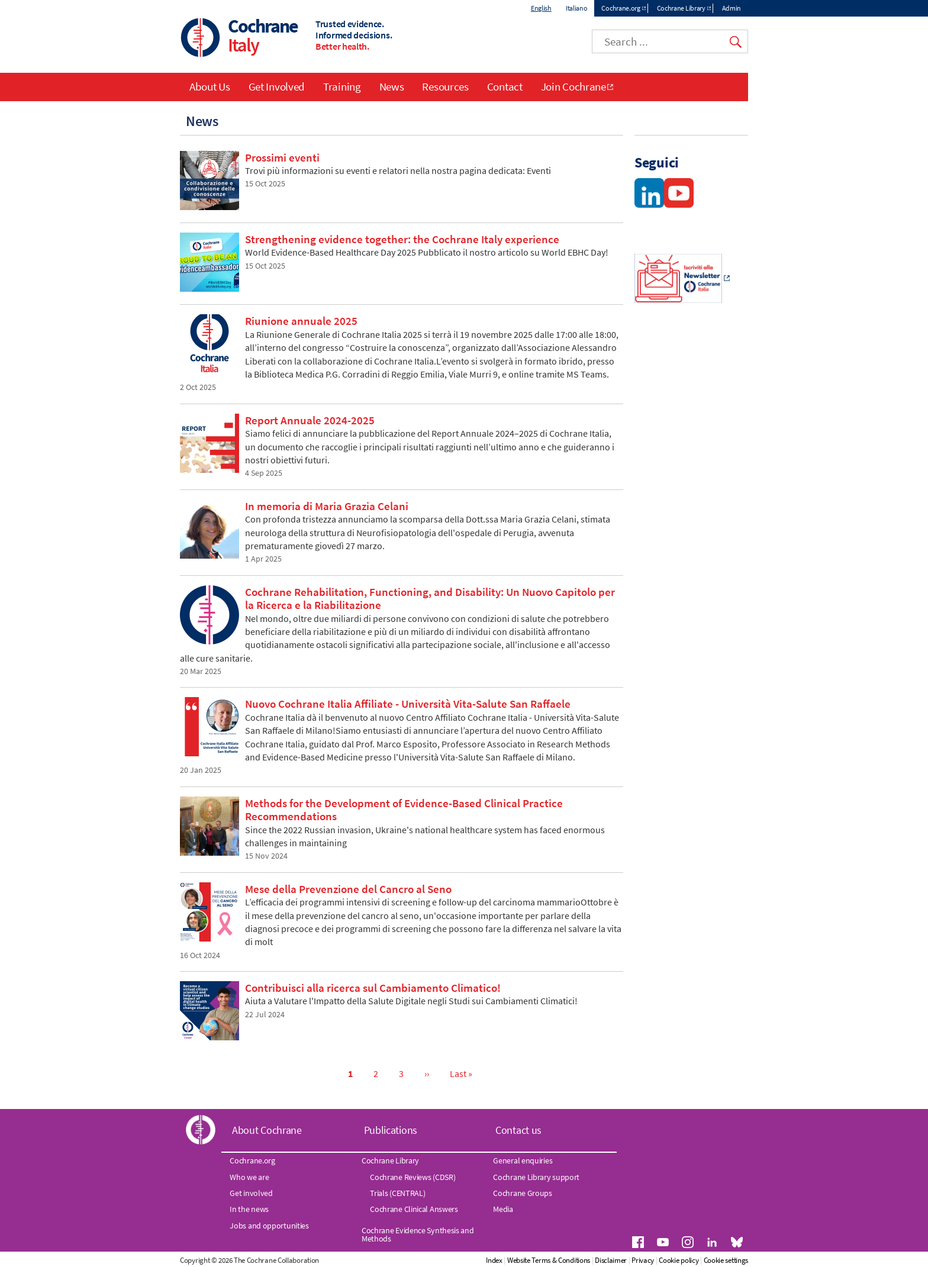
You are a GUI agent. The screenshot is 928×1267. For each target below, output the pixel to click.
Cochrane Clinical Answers (414, 1209)
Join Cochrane (573, 86)
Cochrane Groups (522, 1193)
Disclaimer (611, 1260)
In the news (249, 1209)
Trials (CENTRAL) (397, 1193)
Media (503, 1209)
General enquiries (522, 1160)
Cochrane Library (681, 8)
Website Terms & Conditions (548, 1260)
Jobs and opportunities (269, 1225)
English (541, 8)
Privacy (642, 1260)
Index (494, 1260)
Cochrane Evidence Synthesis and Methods (418, 1234)
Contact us (518, 1130)
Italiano (577, 8)
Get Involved (277, 86)
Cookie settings (726, 1260)
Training (342, 86)
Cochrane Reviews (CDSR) (412, 1177)
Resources (445, 86)
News (391, 86)
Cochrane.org (620, 8)
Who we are (249, 1177)
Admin (732, 8)
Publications (390, 1130)
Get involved (251, 1193)
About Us (209, 86)
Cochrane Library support (536, 1177)
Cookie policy (678, 1260)
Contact (505, 86)
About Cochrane (267, 1130)
